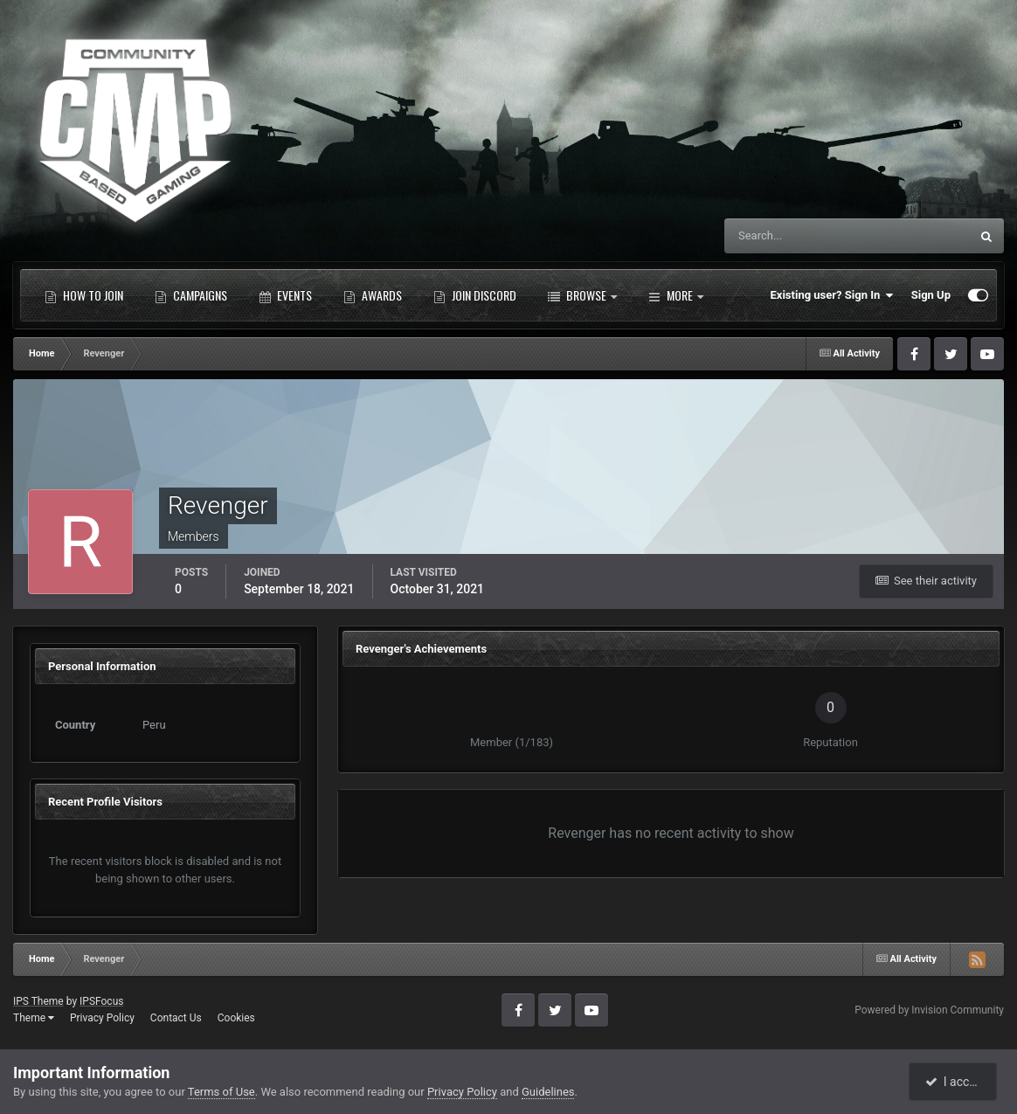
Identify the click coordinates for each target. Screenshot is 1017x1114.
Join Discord (475, 295)
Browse (582, 295)
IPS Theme (38, 1001)
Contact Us (176, 1018)
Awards (373, 295)
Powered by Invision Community (929, 1010)
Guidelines (548, 1091)
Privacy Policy (102, 1018)
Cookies (236, 1018)
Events (285, 295)
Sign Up (931, 294)
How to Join (84, 295)
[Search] (793, 235)
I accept (954, 1082)
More (676, 295)
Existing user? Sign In (832, 295)
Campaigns (191, 295)
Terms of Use (221, 1091)
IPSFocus (101, 1001)
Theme (33, 1018)
